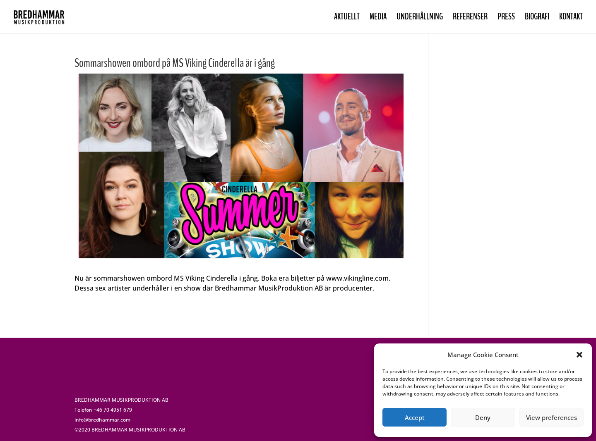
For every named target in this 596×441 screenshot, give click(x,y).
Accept (415, 417)
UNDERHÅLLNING (420, 18)
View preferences (551, 417)
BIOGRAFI (537, 18)
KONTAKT (571, 18)
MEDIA (378, 18)
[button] (579, 354)
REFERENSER (470, 18)
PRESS (506, 18)
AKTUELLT (347, 18)
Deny (482, 417)
